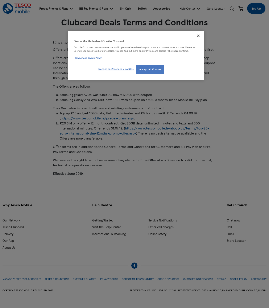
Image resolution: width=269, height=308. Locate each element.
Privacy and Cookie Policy (88, 58)
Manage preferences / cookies (116, 69)
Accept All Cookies (150, 69)
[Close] (198, 35)
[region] (136, 55)
